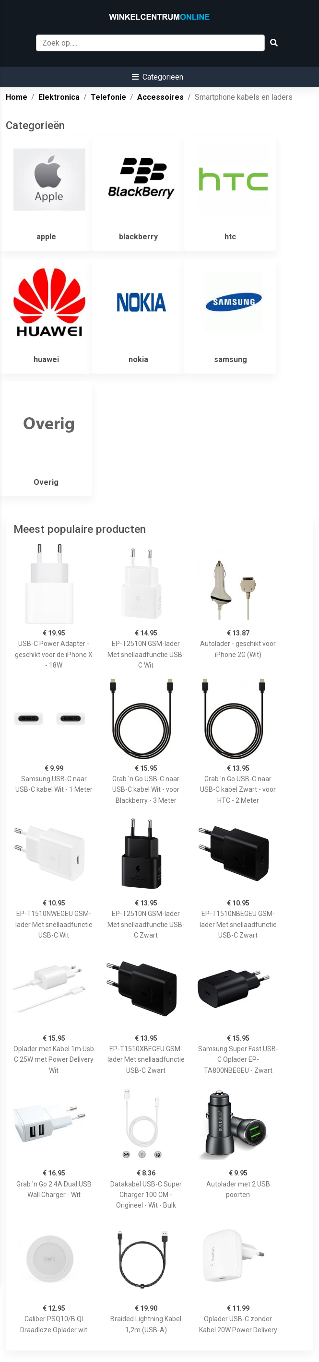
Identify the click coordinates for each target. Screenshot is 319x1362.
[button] (157, 77)
